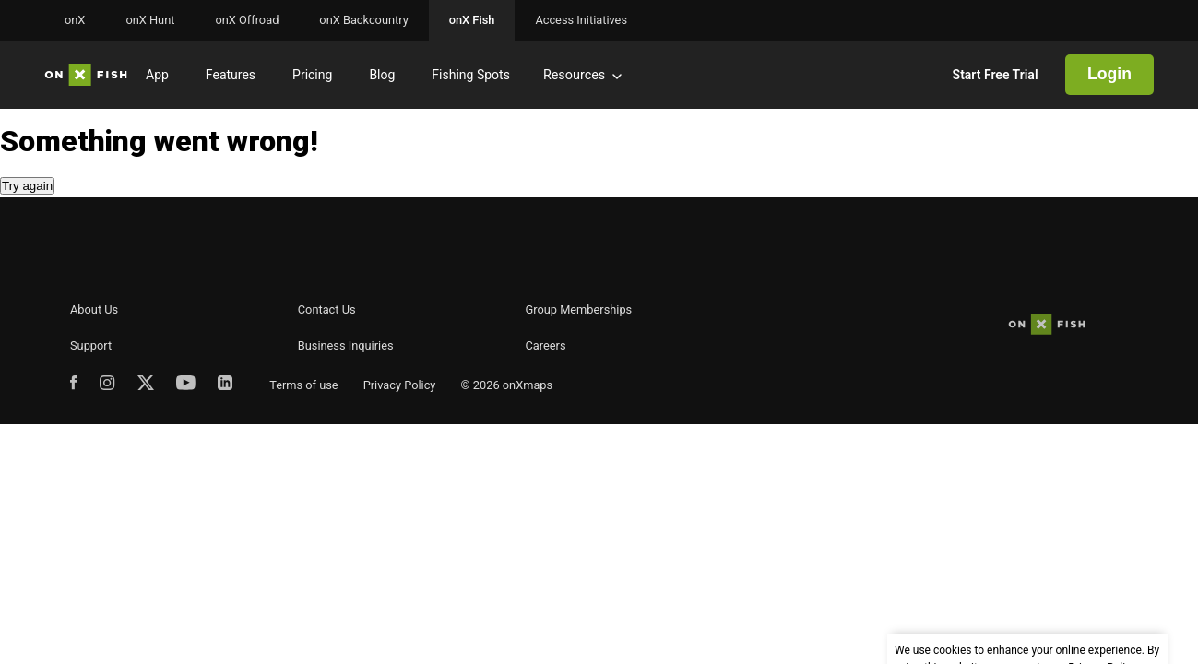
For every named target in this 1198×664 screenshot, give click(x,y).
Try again (27, 186)
